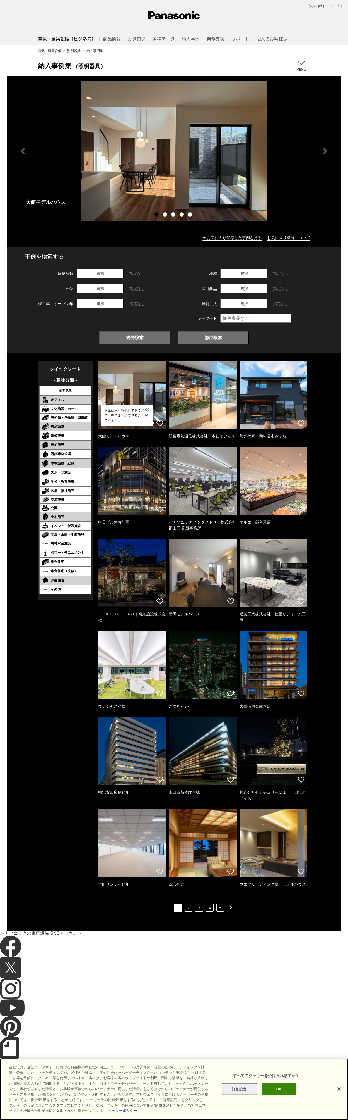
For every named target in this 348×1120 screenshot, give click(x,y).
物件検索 (135, 337)
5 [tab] (191, 215)
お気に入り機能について (288, 237)
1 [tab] (157, 215)
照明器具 (74, 50)
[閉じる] (339, 1097)
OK (279, 1097)
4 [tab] (182, 215)
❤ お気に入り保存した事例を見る (232, 237)
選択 (100, 273)
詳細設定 (239, 1097)
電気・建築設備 (49, 50)
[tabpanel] (174, 151)
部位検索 (213, 337)
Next (325, 151)
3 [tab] (174, 215)
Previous (22, 151)
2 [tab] (165, 215)
